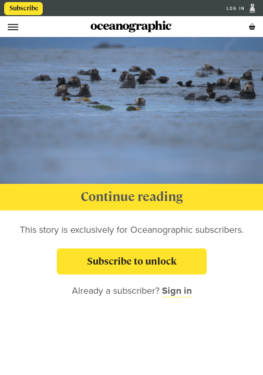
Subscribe (23, 8)
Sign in (177, 290)
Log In (237, 8)
